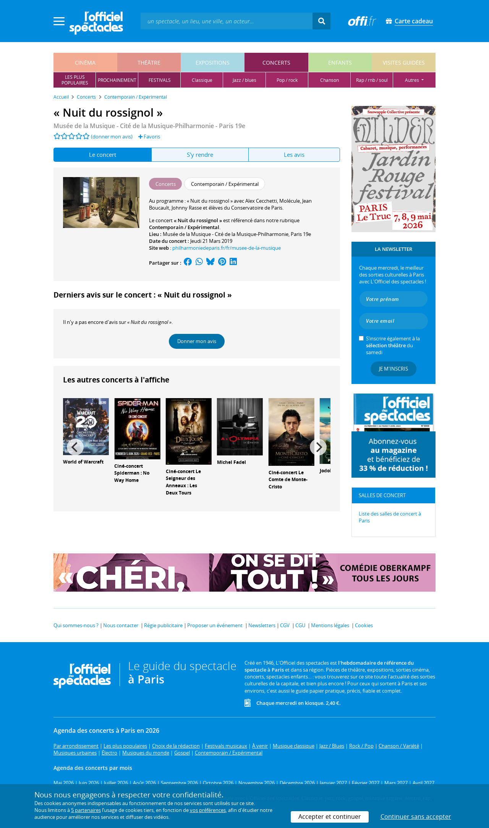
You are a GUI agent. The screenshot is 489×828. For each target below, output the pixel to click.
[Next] (318, 447)
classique (202, 80)
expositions (213, 62)
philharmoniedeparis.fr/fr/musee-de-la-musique (226, 247)
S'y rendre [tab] (200, 154)
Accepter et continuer (329, 816)
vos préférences (208, 810)
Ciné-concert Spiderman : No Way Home (131, 473)
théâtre (149, 62)
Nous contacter (120, 625)
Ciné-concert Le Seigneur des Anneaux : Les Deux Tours (183, 482)
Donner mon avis (196, 341)
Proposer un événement (215, 625)
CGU (300, 625)
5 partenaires (86, 810)
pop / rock (287, 80)
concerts (276, 62)
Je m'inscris (393, 368)
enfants (340, 62)
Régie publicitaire (163, 625)
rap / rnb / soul (372, 80)
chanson (329, 80)
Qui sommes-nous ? (76, 625)
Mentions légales (330, 625)
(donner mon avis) (112, 136)
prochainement (117, 80)
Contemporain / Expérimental (184, 227)
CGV (285, 625)
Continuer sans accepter (416, 816)
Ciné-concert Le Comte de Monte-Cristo (288, 479)
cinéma (85, 62)
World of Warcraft (83, 462)
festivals (160, 80)
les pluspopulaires (75, 80)
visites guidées (404, 62)
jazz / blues (244, 80)
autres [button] (412, 80)
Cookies (364, 625)
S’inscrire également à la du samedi (393, 345)
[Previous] (75, 447)
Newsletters (261, 625)
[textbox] (227, 21)
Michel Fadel (231, 462)
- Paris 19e (149, 126)
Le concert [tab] (102, 154)
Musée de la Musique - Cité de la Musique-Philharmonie (225, 234)
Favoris (149, 136)
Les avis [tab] (294, 154)
